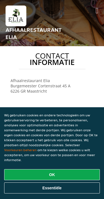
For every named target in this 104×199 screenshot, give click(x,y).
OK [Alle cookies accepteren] (52, 174)
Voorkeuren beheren (20, 150)
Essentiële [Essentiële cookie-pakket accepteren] (52, 188)
